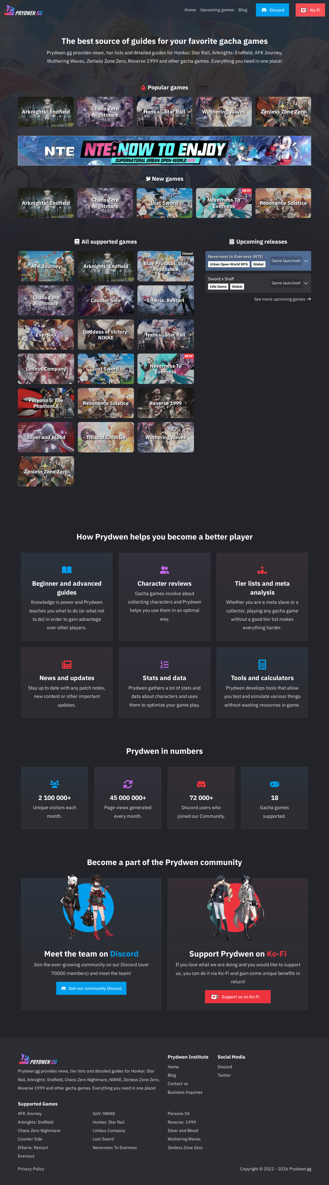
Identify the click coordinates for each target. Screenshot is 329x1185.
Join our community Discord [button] (91, 988)
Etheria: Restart (33, 1147)
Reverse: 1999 (182, 1122)
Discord (225, 1066)
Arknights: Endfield (35, 1122)
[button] (272, 10)
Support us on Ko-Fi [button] (235, 997)
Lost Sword (103, 1138)
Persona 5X (179, 1113)
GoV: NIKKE (104, 1113)
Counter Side (30, 1138)
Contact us (178, 1083)
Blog (172, 1075)
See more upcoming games (282, 299)
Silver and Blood (183, 1130)
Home (190, 9)
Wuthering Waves (184, 1138)
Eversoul (26, 1156)
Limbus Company (109, 1130)
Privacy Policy (31, 1168)
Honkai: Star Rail (108, 1122)
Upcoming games (217, 9)
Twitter (224, 1075)
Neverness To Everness (115, 1147)
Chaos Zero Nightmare (39, 1130)
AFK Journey (30, 1113)
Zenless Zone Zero (185, 1147)
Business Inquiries (185, 1092)
